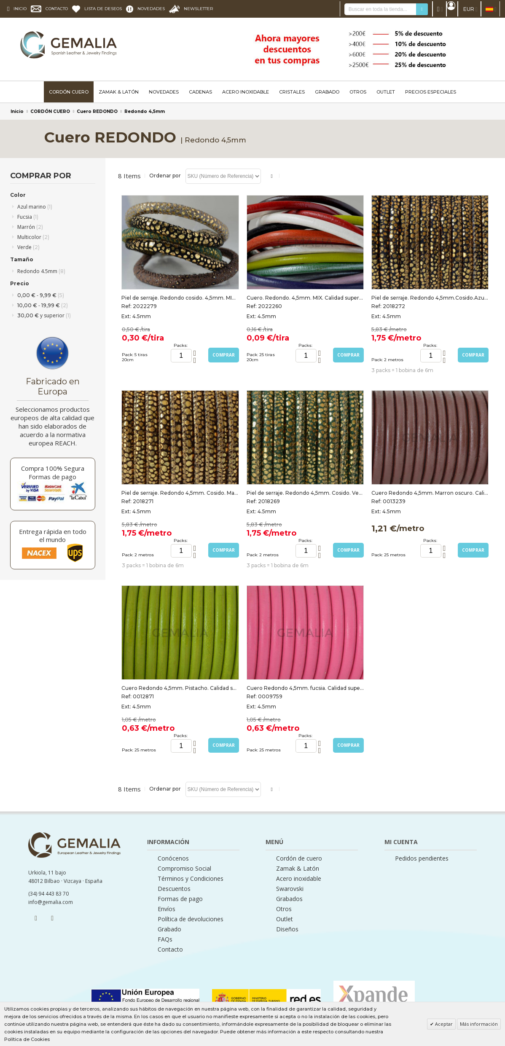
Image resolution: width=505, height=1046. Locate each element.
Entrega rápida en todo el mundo (52, 535)
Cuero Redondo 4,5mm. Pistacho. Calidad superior (180, 688)
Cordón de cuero (299, 858)
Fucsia (27, 216)
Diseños (287, 929)
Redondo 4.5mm (41, 271)
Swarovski (290, 889)
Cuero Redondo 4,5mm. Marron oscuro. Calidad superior (430, 493)
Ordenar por (165, 175)
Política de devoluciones (190, 919)
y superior (44, 315)
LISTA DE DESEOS (103, 8)
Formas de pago (180, 899)
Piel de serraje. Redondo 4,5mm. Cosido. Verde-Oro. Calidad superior (305, 493)
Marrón (30, 227)
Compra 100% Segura (52, 468)
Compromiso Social (184, 868)
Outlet (284, 919)
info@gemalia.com (50, 902)
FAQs (165, 939)
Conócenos (173, 858)
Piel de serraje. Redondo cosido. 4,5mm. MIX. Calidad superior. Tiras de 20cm (180, 298)
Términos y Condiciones (190, 878)
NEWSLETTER (198, 8)
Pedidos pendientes (422, 858)
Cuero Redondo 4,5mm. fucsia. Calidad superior (305, 688)
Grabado (169, 929)
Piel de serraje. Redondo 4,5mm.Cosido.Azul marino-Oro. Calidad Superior (430, 298)
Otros (284, 909)
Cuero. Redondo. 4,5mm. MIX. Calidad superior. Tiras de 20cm (305, 298)
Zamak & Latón (297, 868)
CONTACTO (57, 8)
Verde (28, 247)
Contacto (170, 949)
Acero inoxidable (298, 878)
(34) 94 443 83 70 (48, 893)
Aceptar (443, 1024)
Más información (479, 1024)
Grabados (289, 899)
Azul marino (34, 206)
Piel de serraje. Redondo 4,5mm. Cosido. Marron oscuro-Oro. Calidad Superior (180, 493)
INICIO (20, 8)
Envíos (166, 909)
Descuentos (174, 889)
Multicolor (33, 237)
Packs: (181, 345)
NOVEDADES (151, 8)
